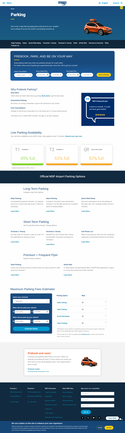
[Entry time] (56, 74)
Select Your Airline (20, 71)
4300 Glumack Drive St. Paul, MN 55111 (16, 394)
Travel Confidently (50, 392)
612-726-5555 (14, 402)
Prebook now (85, 334)
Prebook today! (34, 369)
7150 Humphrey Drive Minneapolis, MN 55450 (34, 394)
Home (12, 9)
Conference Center (51, 405)
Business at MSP (50, 400)
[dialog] (62, 427)
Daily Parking (16, 43)
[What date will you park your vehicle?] (22, 312)
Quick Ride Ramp (35, 43)
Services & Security (96, 43)
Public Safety (49, 413)
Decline (100, 427)
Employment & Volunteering (53, 417)
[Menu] (7, 3)
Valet (75, 43)
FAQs (107, 43)
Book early (45, 96)
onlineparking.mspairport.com (38, 371)
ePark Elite (83, 43)
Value (25, 43)
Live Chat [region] (112, 418)
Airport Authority (67, 400)
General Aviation (67, 392)
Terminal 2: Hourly (65, 43)
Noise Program (67, 396)
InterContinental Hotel (69, 405)
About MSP (48, 396)
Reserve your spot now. (73, 136)
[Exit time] (87, 74)
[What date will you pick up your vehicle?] (22, 321)
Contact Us (15, 45)
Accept (109, 427)
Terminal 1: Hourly (49, 43)
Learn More (15, 211)
